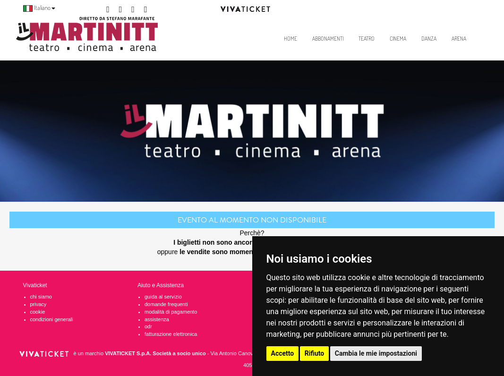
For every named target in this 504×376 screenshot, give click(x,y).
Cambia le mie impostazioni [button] (376, 353)
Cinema (398, 38)
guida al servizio (163, 296)
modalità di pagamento (171, 312)
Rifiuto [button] (315, 353)
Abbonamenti (327, 38)
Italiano (39, 7)
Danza (428, 38)
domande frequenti (166, 304)
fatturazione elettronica (171, 334)
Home (290, 38)
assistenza (157, 319)
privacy (38, 304)
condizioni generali (51, 319)
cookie (37, 312)
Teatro (367, 38)
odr (148, 326)
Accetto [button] (282, 353)
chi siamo (41, 296)
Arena (459, 38)
